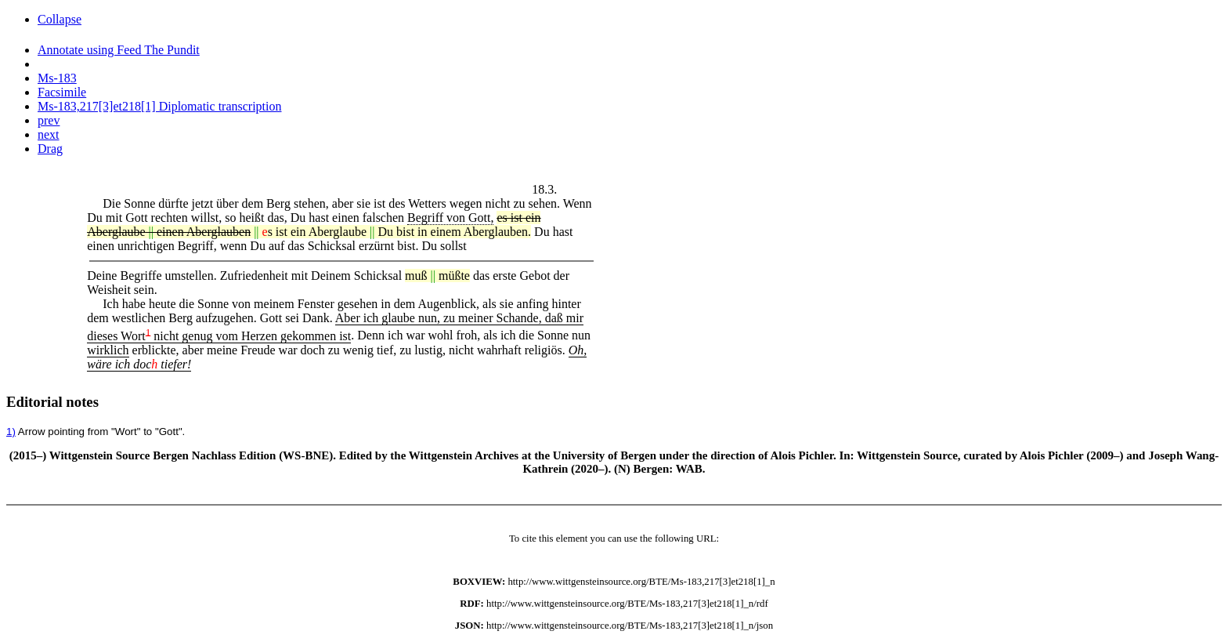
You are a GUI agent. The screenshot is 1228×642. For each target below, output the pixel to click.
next (49, 134)
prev (49, 120)
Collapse (59, 19)
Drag (50, 148)
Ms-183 (57, 78)
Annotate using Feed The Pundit (119, 49)
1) (11, 431)
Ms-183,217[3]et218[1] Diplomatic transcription (160, 106)
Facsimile (62, 92)
